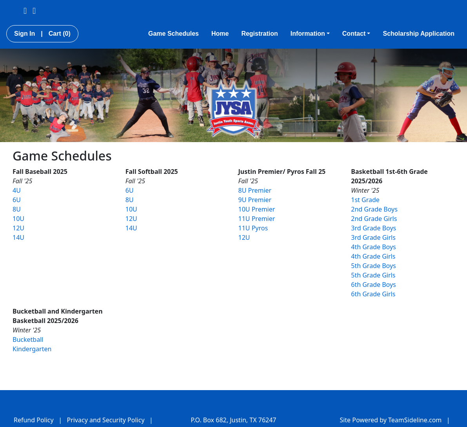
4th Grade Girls (373, 256)
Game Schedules (173, 33)
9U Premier (255, 199)
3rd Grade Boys (373, 228)
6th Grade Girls (373, 294)
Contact (356, 33)
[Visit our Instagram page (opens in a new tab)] (34, 10)
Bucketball (28, 339)
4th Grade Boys (373, 247)
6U (17, 199)
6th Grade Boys (373, 284)
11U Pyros (253, 228)
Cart (60, 33)
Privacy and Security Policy (106, 420)
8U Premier (255, 190)
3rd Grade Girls (373, 237)
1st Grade (365, 199)
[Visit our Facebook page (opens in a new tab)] (25, 10)
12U (18, 228)
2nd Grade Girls (374, 218)
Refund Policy (34, 420)
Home (220, 33)
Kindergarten (32, 349)
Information (310, 33)
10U (18, 218)
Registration (259, 33)
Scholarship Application (418, 33)
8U (17, 209)
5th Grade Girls (373, 275)
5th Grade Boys (373, 265)
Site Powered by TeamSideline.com (391, 420)
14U (18, 237)
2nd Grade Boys (374, 209)
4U (17, 190)
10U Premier (256, 209)
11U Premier (256, 218)
